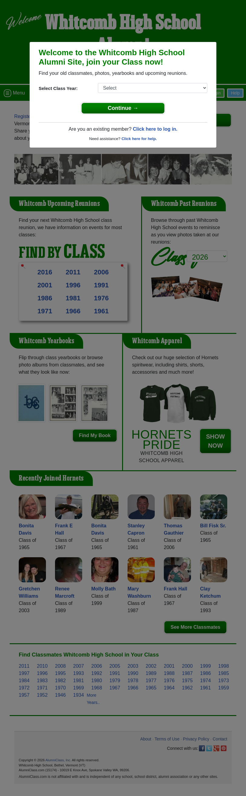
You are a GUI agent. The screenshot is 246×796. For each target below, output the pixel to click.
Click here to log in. (155, 129)
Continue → (123, 108)
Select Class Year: (58, 88)
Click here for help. (139, 138)
